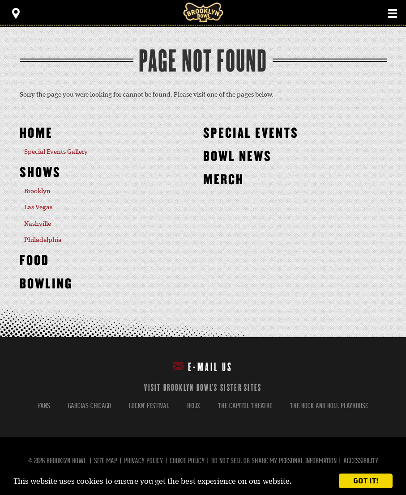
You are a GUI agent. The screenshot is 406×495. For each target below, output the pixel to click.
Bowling (46, 284)
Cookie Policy (187, 460)
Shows (40, 173)
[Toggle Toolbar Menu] (15, 13)
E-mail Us (203, 367)
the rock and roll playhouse (329, 406)
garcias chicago (89, 406)
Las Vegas (38, 207)
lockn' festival (149, 406)
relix (193, 406)
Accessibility (360, 460)
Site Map (105, 460)
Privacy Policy (143, 460)
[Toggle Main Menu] (392, 13)
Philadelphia (43, 240)
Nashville (37, 224)
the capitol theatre (245, 406)
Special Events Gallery (56, 152)
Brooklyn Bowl (203, 12)
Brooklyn (37, 191)
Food (34, 261)
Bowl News (237, 157)
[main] (203, 182)
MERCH (223, 180)
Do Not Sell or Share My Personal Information (274, 460)
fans (44, 406)
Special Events (251, 133)
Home (36, 133)
